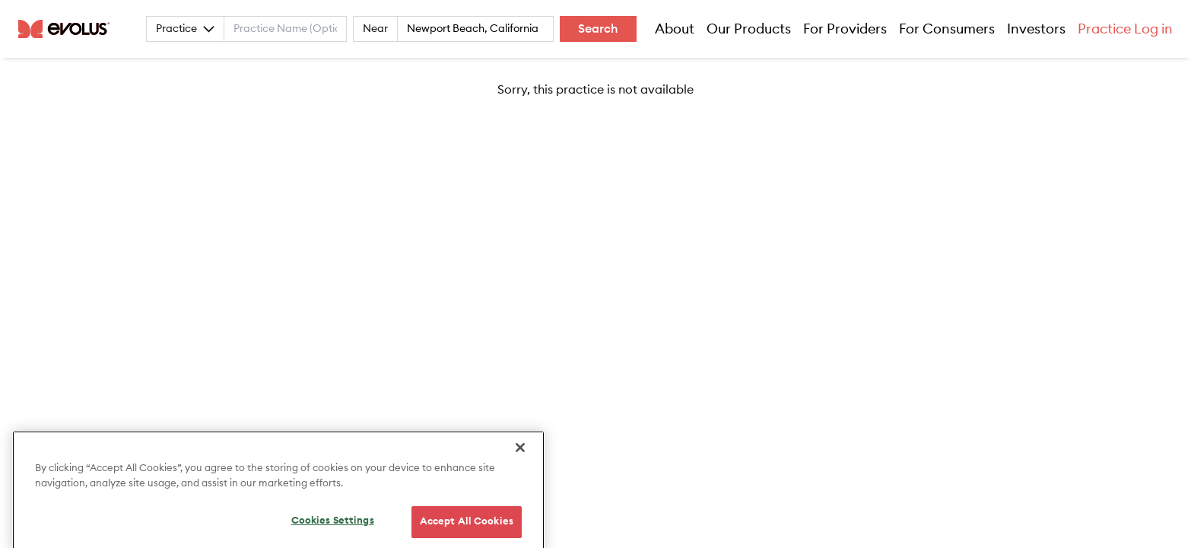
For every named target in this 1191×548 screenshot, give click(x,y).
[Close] (520, 459)
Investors (1036, 29)
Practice (185, 29)
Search (598, 29)
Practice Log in (1125, 29)
